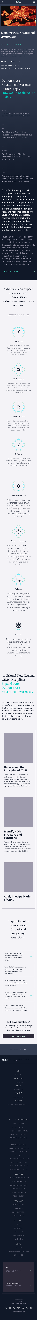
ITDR (19, 1141)
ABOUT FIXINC (18, 1205)
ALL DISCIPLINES (18, 1127)
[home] (18, 2)
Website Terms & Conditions (18, 1304)
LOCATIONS (18, 1228)
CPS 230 (18, 1155)
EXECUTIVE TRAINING (18, 1185)
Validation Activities (18, 1169)
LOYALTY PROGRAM (18, 1189)
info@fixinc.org (18, 1089)
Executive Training (18, 1138)
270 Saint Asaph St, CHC (18, 1097)
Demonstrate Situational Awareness (17, 69)
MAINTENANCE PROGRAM (19, 1178)
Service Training (18, 1145)
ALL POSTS (19, 1248)
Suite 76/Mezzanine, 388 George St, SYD (18, 1104)
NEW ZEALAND (19, 1235)
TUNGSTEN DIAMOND (18, 1192)
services (13, 61)
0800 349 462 (18, 1074)
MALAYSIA (19, 1239)
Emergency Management (19, 1148)
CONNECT (19, 1224)
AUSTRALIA (18, 1232)
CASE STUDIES (18, 1216)
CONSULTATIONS (18, 1212)
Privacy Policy (18, 1302)
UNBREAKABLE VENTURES (19, 1251)
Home (3, 61)
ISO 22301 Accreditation (19, 1159)
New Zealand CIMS (8, 65)
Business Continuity (19, 1131)
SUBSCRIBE (18, 1255)
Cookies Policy (18, 1300)
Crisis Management (18, 1134)
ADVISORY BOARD (19, 1181)
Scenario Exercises (18, 1152)
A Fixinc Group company (18, 1311)
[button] (18, 957)
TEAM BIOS (18, 1208)
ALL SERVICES (18, 1124)
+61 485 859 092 (18, 1082)
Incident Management (19, 1166)
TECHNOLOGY (18, 1196)
